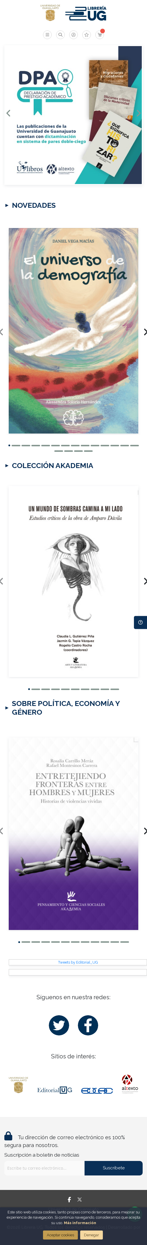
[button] (9, 445)
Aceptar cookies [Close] (60, 1235)
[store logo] (50, 13)
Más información (80, 1223)
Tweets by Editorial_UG (78, 962)
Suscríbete (114, 1167)
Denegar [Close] (91, 1235)
